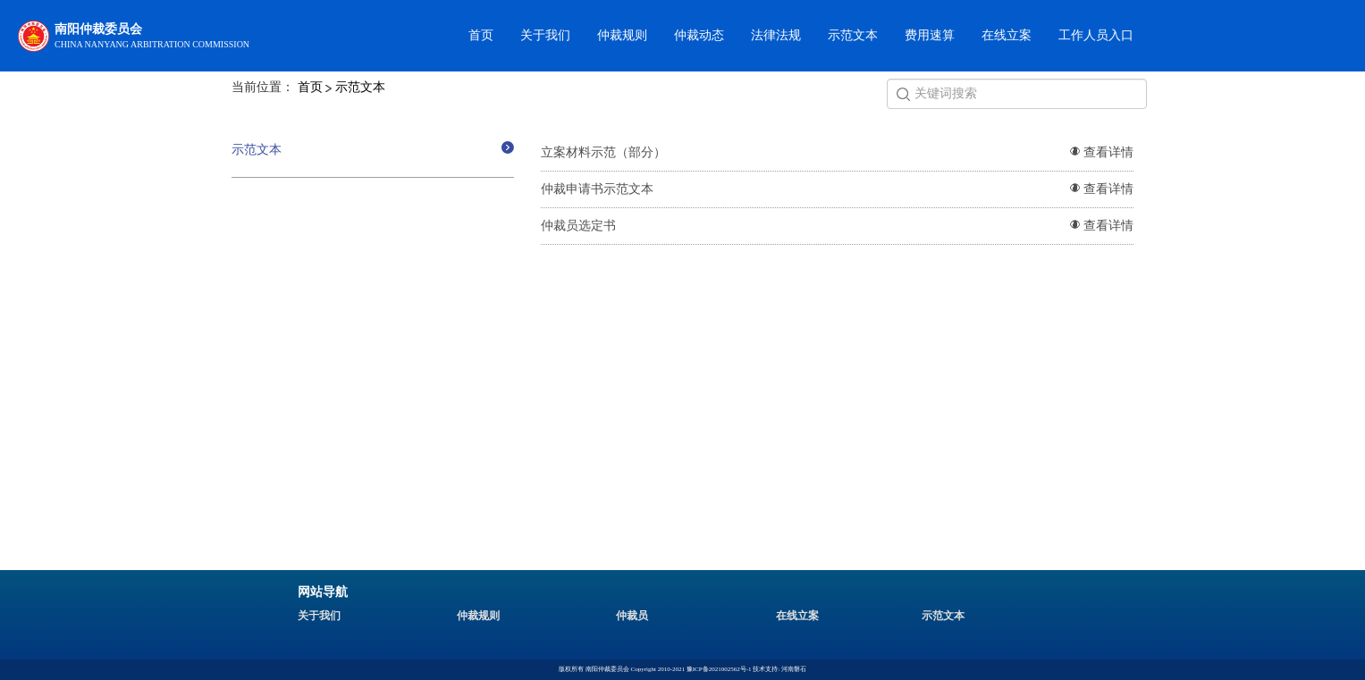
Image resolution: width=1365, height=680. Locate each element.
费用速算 (930, 35)
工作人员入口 (1095, 35)
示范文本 (853, 35)
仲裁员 (632, 615)
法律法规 (776, 35)
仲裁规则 (622, 35)
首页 (480, 35)
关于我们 (545, 35)
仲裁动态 (699, 35)
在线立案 (1007, 35)
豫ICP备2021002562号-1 (719, 669)
